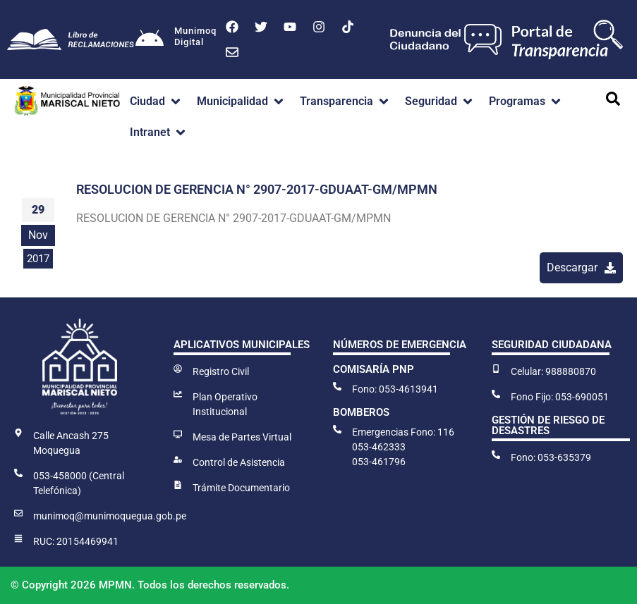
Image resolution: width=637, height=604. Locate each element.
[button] (156, 101)
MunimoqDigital (195, 36)
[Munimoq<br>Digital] (149, 39)
